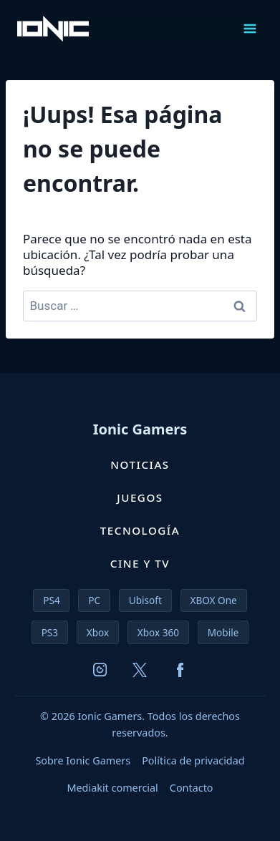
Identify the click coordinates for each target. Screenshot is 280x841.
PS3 (50, 632)
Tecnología (140, 530)
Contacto (191, 787)
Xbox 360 (158, 632)
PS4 (51, 600)
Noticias (139, 464)
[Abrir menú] (249, 28)
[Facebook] (179, 670)
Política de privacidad (193, 760)
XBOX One (213, 600)
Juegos (140, 497)
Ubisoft (145, 600)
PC (94, 600)
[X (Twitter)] (139, 670)
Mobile (223, 632)
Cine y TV (140, 563)
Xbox (98, 632)
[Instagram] (99, 670)
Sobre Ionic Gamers (82, 760)
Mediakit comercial (112, 787)
